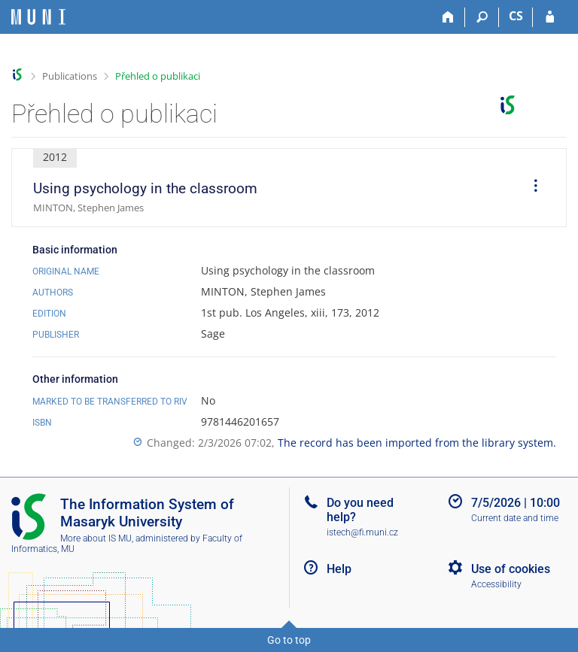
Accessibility (496, 584)
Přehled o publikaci (157, 76)
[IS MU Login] (550, 17)
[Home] (448, 17)
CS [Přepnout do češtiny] (516, 16)
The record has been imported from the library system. (417, 442)
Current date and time (514, 518)
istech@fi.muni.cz (362, 532)
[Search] (482, 17)
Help (339, 569)
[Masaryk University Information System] (38, 17)
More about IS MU (96, 538)
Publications (69, 76)
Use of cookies (510, 569)
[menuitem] (530, 188)
